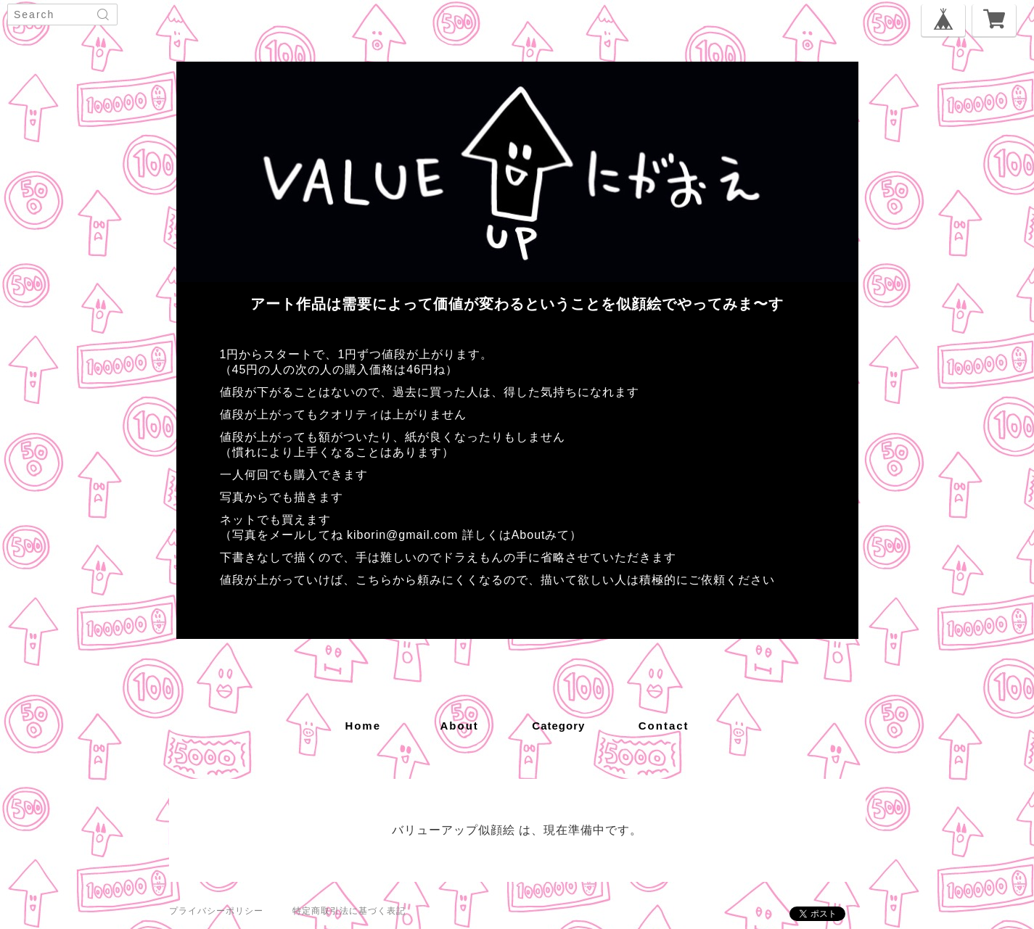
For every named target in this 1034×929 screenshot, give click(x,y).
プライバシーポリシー (216, 911)
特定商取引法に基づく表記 (349, 911)
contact (664, 725)
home (363, 725)
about (459, 725)
